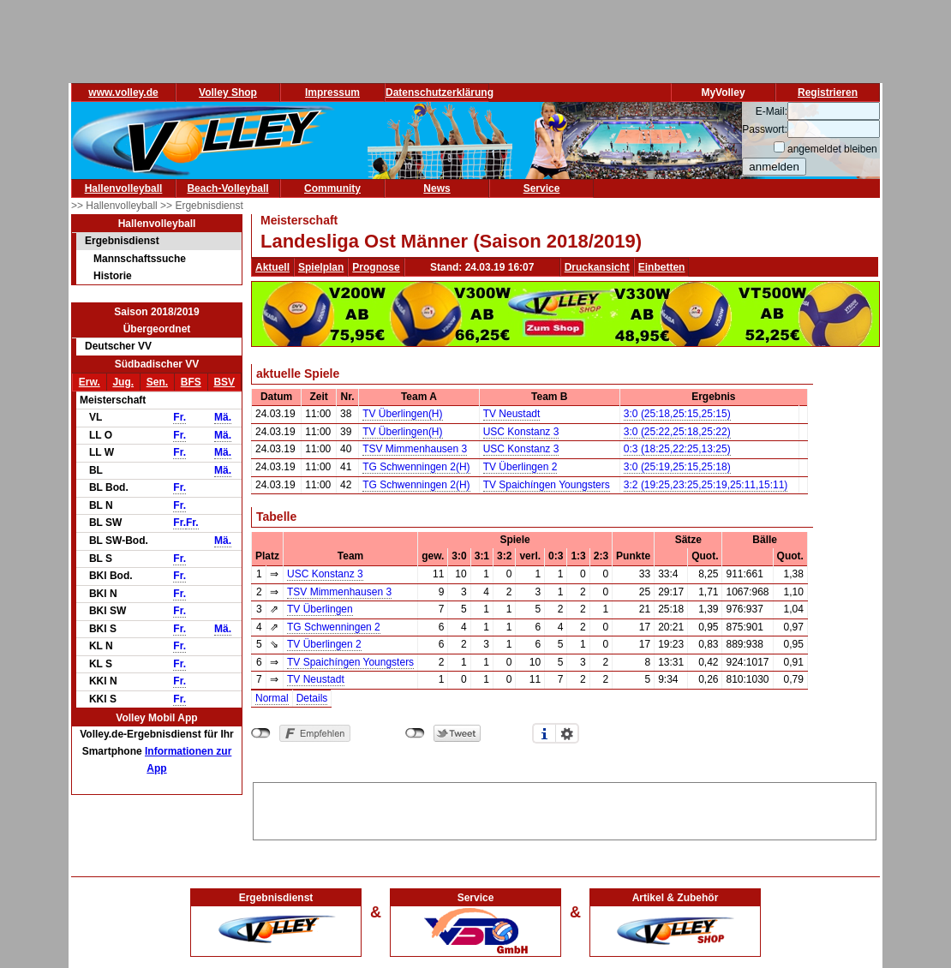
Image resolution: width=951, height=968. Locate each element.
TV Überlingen (320, 609)
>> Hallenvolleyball (115, 206)
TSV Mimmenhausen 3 (414, 449)
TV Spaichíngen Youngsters (546, 485)
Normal (272, 698)
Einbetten (661, 267)
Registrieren (828, 93)
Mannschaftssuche (139, 259)
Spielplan (321, 267)
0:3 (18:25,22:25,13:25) (677, 449)
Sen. (157, 382)
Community (332, 188)
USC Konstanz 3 (521, 432)
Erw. (89, 382)
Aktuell (272, 267)
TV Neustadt (512, 414)
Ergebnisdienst (122, 241)
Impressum (332, 93)
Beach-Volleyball (227, 188)
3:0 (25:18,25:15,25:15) (677, 414)
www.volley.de (123, 93)
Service (541, 188)
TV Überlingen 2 (520, 467)
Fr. (179, 417)
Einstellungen (567, 733)
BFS (191, 382)
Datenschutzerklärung (439, 93)
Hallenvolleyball (124, 188)
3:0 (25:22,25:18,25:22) (677, 432)
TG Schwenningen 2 (333, 627)
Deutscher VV (118, 346)
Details (312, 698)
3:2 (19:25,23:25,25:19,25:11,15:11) (706, 485)
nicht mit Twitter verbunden (415, 733)
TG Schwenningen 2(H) (416, 467)
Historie (112, 276)
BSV (224, 382)
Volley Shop (228, 93)
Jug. (123, 382)
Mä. (222, 417)
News (436, 188)
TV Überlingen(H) (402, 414)
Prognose (375, 267)
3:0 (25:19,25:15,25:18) (677, 467)
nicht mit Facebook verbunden (261, 733)
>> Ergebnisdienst (201, 206)
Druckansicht (597, 267)
